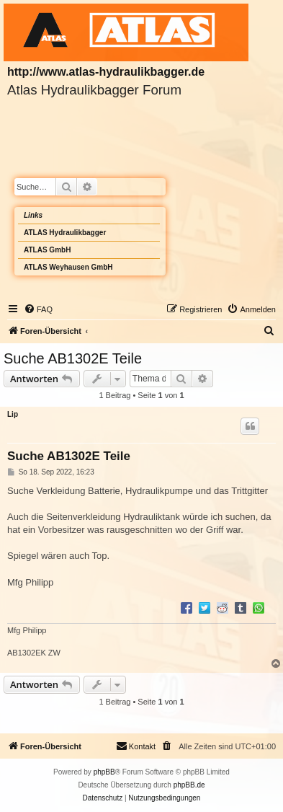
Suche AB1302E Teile (73, 358)
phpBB (104, 772)
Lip (12, 414)
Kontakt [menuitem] (136, 746)
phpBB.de (189, 785)
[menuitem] (38, 309)
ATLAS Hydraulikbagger (65, 233)
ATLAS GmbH (47, 250)
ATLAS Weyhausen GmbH (68, 267)
